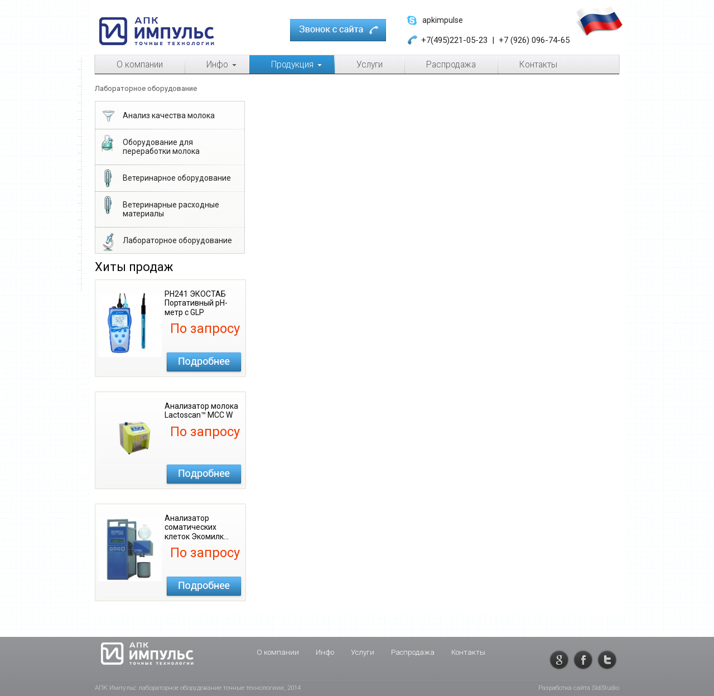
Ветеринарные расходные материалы (159, 207)
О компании (278, 652)
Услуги (362, 652)
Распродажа (413, 652)
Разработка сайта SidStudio (578, 688)
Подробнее (204, 361)
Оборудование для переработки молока (149, 144)
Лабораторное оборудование (165, 241)
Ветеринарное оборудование (165, 179)
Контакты (468, 652)
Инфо (325, 652)
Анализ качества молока (157, 117)
